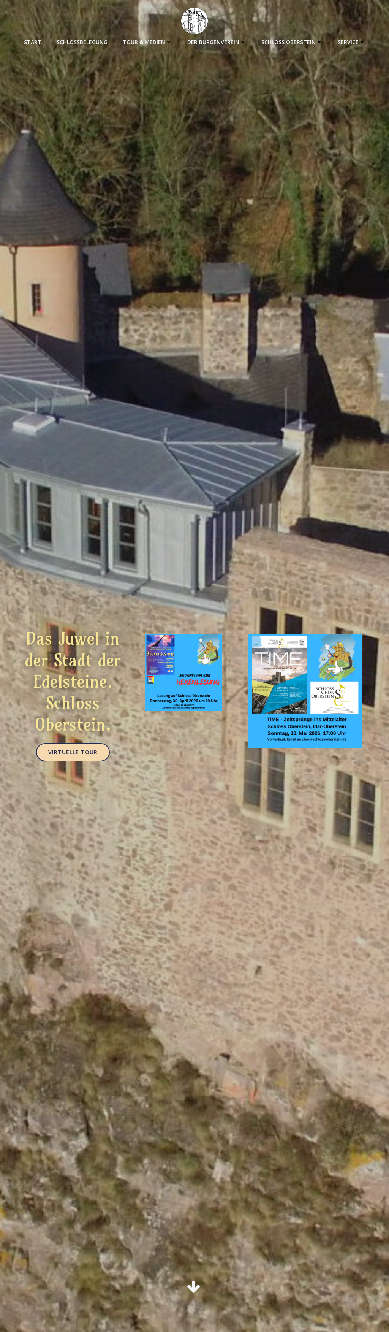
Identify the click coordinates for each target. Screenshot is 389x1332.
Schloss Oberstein (292, 42)
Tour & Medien (147, 42)
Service (351, 42)
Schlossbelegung (82, 42)
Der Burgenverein (216, 42)
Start (32, 42)
